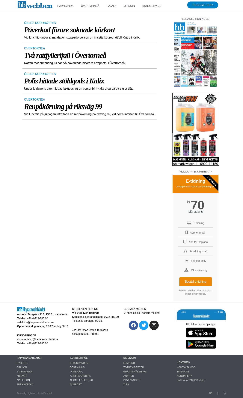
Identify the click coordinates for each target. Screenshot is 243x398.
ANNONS (128, 376)
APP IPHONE (24, 380)
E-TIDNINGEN (25, 371)
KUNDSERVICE (151, 5)
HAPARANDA (65, 5)
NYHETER (22, 363)
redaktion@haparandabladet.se (35, 322)
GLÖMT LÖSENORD (81, 380)
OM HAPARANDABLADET (191, 380)
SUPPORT (76, 384)
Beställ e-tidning (195, 281)
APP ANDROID (25, 384)
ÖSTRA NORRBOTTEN (40, 22)
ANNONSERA (184, 376)
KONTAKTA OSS (186, 367)
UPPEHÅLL (76, 371)
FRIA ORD (129, 363)
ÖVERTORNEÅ (90, 5)
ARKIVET (22, 376)
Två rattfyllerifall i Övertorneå (65, 55)
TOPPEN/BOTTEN (133, 367)
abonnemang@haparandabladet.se (37, 339)
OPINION (129, 5)
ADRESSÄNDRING (80, 376)
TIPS (126, 384)
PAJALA (111, 5)
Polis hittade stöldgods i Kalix (64, 81)
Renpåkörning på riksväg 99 (63, 106)
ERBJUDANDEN (79, 363)
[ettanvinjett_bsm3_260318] (195, 165)
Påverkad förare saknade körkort (69, 30)
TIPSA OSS (183, 371)
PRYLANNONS (131, 380)
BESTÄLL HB (77, 367)
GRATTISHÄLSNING (134, 371)
